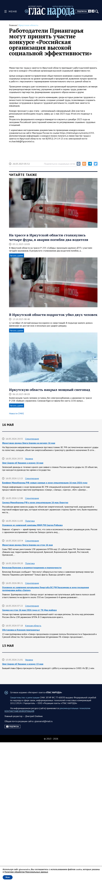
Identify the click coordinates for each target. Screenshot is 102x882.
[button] (78, 164)
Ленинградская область (36, 699)
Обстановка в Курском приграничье (21, 629)
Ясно (8, 877)
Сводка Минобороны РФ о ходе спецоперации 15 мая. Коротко (35, 765)
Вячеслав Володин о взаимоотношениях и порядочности (31, 567)
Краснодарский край (35, 781)
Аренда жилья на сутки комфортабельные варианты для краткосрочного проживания (47, 726)
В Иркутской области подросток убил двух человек (53, 314)
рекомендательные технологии (75, 847)
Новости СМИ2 (16, 413)
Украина (29, 458)
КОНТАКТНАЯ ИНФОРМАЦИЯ (19, 850)
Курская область (33, 625)
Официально (31, 804)
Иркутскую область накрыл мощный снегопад (49, 389)
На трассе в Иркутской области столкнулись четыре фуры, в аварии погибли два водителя (48, 237)
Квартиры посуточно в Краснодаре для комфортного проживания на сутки (41, 785)
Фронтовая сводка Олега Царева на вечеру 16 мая (28, 443)
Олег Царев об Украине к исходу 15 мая (22, 663)
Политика (30, 520)
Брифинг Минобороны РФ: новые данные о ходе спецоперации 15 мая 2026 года (44, 746)
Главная (13, 25)
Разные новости (33, 722)
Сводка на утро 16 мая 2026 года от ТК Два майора (29, 610)
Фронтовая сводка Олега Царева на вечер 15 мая (28, 683)
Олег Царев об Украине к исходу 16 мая (22, 462)
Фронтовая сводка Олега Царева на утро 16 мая (27, 544)
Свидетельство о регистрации (24, 837)
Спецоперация (32, 438)
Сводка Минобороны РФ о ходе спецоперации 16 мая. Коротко (35, 502)
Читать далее (16, 255)
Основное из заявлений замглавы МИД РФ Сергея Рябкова (32, 525)
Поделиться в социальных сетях (59, 163)
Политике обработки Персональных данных (26, 872)
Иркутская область (28, 25)
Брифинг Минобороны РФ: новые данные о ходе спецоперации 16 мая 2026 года (44, 482)
